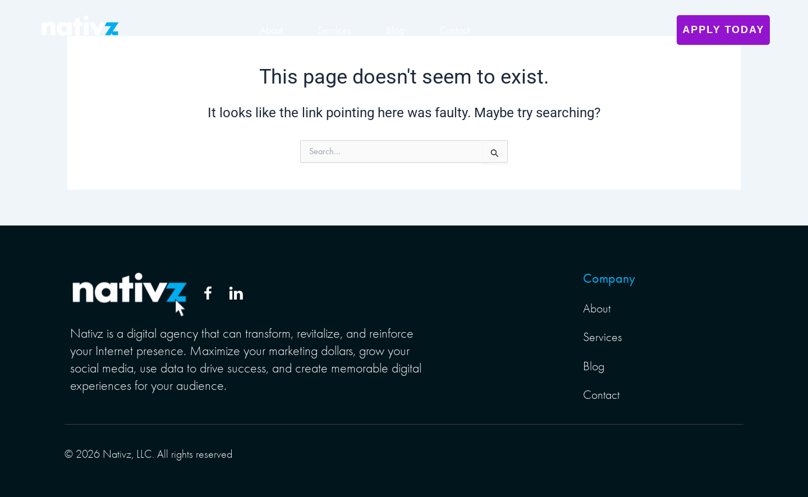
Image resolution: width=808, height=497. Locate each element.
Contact (454, 30)
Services (334, 30)
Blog (395, 30)
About (271, 30)
